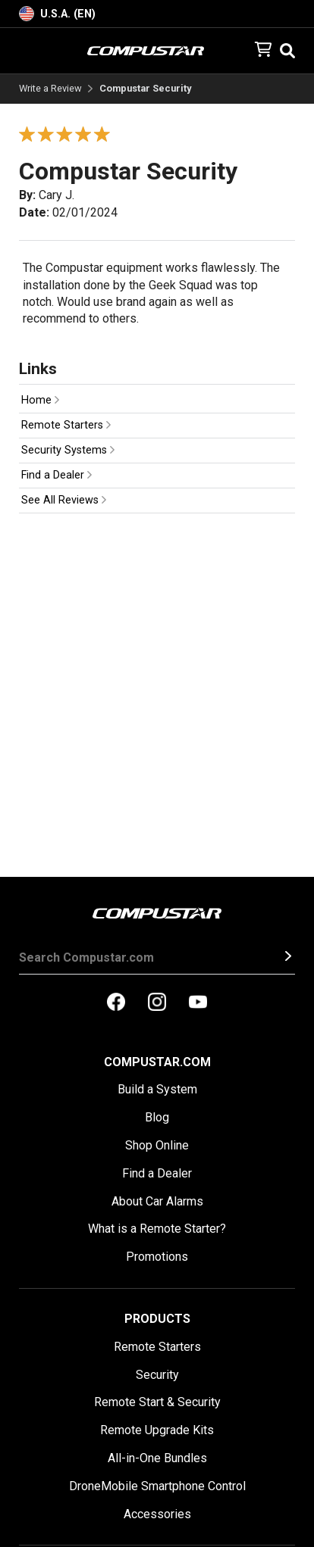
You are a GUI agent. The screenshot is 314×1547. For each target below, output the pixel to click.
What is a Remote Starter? (157, 1228)
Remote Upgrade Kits (157, 1430)
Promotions (157, 1256)
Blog (157, 1117)
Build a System (157, 1089)
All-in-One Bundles (157, 1458)
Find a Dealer (56, 475)
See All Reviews (63, 500)
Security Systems (68, 450)
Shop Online (157, 1145)
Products (157, 1319)
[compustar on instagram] (157, 1003)
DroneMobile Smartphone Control (157, 1486)
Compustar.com (157, 1062)
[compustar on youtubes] (198, 1003)
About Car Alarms (157, 1201)
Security (157, 1375)
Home (40, 400)
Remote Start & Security (157, 1402)
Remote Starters (66, 425)
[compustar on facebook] (116, 1003)
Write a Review (50, 89)
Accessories (157, 1514)
